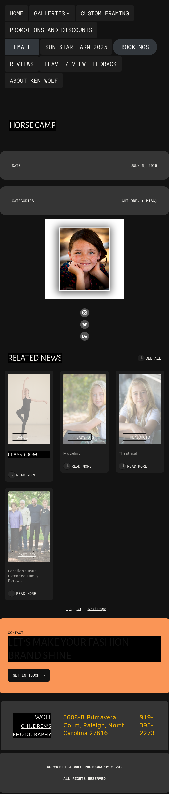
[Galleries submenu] (52, 13)
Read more (26, 474)
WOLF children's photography (32, 726)
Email (22, 47)
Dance (22, 437)
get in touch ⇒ (29, 675)
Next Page (97, 609)
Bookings (135, 47)
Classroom (22, 455)
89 (79, 609)
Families (27, 554)
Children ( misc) (139, 200)
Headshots (84, 437)
